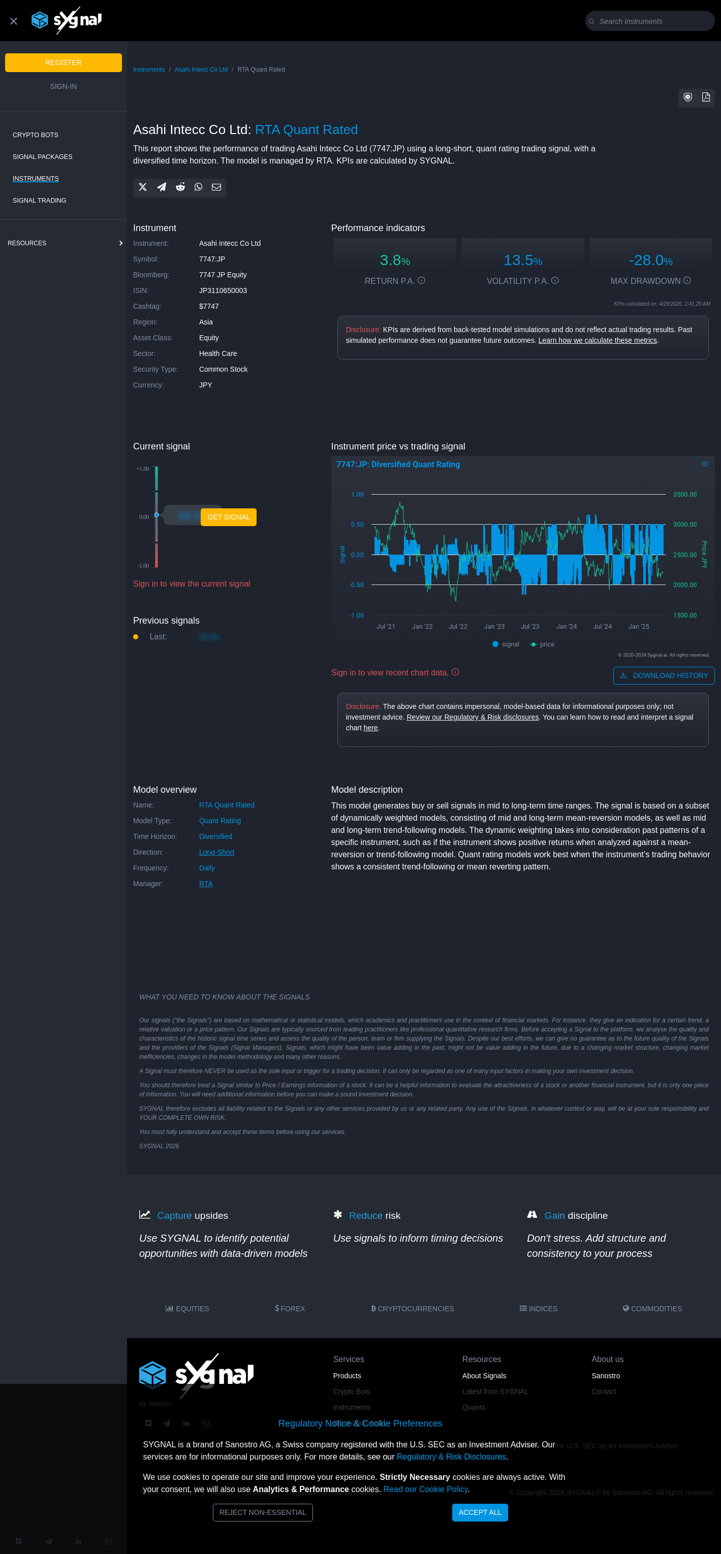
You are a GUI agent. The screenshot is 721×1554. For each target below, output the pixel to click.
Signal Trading (40, 200)
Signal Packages (43, 156)
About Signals (484, 1376)
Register (63, 62)
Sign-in (63, 86)
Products (347, 1376)
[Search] (652, 21)
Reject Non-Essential (263, 1512)
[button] (688, 98)
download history (664, 675)
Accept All (480, 1512)
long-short (216, 852)
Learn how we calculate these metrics (598, 340)
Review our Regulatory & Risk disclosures (473, 717)
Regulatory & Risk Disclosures (451, 1456)
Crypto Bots (35, 135)
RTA (206, 884)
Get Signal (228, 517)
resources (27, 243)
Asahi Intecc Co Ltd (201, 69)
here (371, 728)
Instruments (36, 178)
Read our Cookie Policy (426, 1489)
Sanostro (606, 1376)
